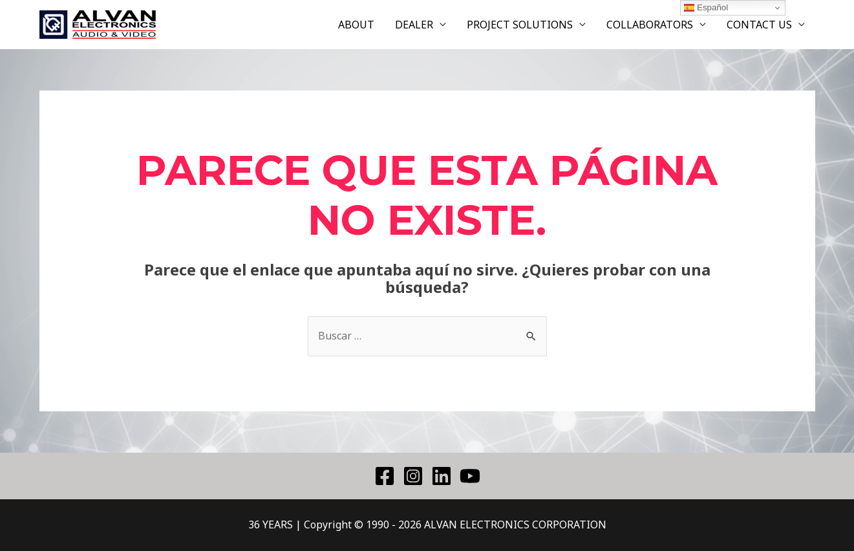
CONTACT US (759, 24)
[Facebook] (384, 476)
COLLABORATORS (649, 24)
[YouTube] (470, 476)
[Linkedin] (441, 476)
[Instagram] (413, 476)
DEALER (414, 24)
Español (706, 8)
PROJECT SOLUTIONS (520, 24)
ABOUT (356, 24)
